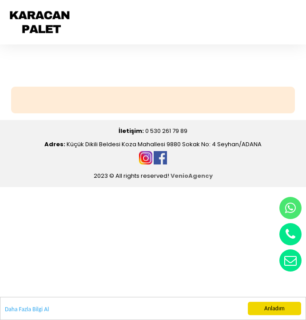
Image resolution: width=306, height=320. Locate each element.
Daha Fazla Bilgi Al (27, 309)
